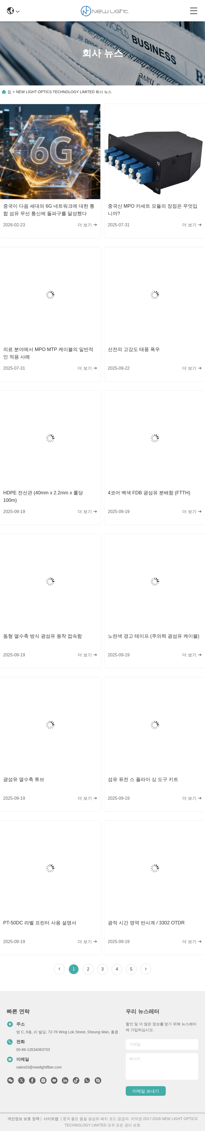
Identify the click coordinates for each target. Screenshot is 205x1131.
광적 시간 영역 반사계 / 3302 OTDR (146, 922)
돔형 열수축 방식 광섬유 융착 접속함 (42, 636)
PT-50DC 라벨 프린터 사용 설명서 (39, 922)
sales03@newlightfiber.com (39, 1067)
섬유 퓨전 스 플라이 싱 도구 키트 (143, 779)
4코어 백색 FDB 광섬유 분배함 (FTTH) (149, 492)
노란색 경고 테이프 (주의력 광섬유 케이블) (153, 636)
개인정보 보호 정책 (23, 1119)
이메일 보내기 (145, 1091)
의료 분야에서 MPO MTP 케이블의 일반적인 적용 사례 (48, 353)
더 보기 (87, 225)
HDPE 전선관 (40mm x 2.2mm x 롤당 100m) (43, 496)
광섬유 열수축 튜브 (23, 779)
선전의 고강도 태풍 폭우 (134, 349)
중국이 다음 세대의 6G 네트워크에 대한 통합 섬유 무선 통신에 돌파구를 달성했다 (48, 209)
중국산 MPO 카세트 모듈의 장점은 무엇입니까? (153, 209)
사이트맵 (51, 1119)
